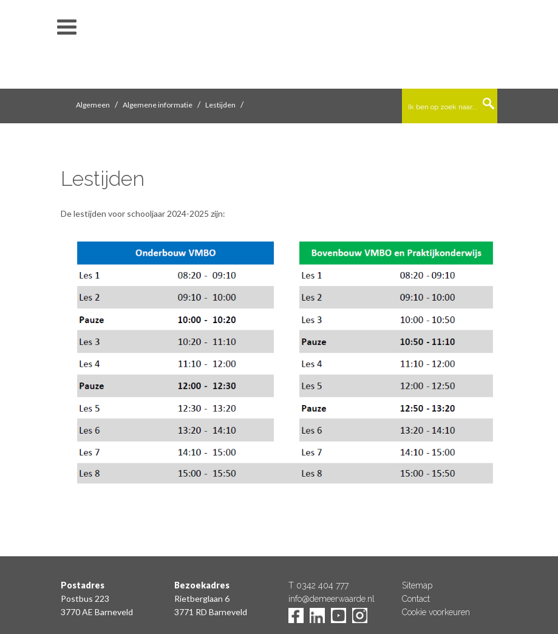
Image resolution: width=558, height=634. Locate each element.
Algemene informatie (157, 104)
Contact (416, 599)
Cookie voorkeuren (436, 612)
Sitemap (417, 585)
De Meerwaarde (279, 46)
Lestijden (220, 104)
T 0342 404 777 (318, 585)
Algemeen (93, 104)
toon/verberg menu (67, 27)
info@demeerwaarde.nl (331, 599)
